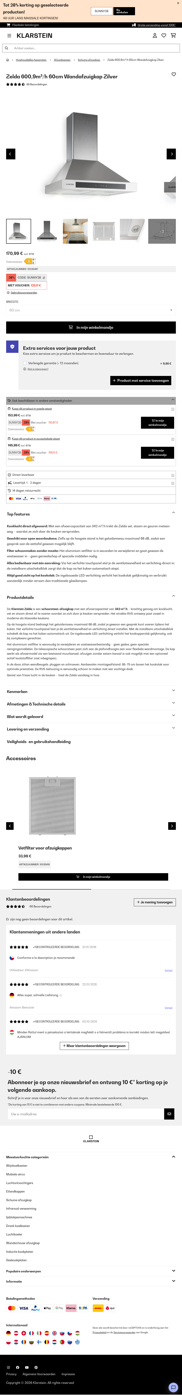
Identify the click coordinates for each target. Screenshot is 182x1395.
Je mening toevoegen (154, 904)
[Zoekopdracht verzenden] (6, 48)
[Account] (155, 35)
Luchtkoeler (14, 1235)
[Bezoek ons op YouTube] (27, 1367)
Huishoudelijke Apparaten (32, 59)
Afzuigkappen (63, 59)
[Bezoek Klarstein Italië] (39, 1333)
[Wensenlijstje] (163, 35)
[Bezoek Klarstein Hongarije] (77, 1333)
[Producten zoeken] (91, 48)
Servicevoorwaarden (125, 1332)
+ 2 (162, 231)
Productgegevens (14, 262)
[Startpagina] (11, 59)
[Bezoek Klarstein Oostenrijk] (16, 1333)
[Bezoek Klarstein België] (46, 1342)
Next (172, 154)
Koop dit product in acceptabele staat (37, 439)
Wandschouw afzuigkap (23, 1243)
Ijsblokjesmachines (19, 1218)
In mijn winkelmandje (91, 328)
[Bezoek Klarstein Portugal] (62, 1342)
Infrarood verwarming (22, 1210)
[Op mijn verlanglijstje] (174, 74)
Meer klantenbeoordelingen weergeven (95, 1047)
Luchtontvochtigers (20, 1184)
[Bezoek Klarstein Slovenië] (70, 1342)
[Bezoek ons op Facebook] (17, 1367)
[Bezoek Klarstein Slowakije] (62, 1333)
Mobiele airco (16, 1176)
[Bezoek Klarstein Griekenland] (77, 1342)
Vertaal (167, 973)
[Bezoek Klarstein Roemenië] (23, 1342)
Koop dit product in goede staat (33, 409)
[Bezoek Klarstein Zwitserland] (23, 1333)
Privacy (11, 1375)
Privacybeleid (100, 1332)
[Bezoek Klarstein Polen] (8, 1342)
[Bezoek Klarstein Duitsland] (8, 1333)
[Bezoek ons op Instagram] (8, 1367)
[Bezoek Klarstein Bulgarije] (31, 1342)
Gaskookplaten (17, 1260)
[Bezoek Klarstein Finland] (39, 1342)
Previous (10, 154)
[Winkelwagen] (173, 35)
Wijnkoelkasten (17, 1167)
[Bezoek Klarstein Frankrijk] (31, 1333)
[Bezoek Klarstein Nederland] (54, 1342)
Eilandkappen (16, 1193)
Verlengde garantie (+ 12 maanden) (53, 364)
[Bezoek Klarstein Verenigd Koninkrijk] (54, 1333)
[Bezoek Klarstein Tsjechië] (70, 1333)
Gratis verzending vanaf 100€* (155, 25)
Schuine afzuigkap (91, 59)
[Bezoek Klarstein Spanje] (46, 1333)
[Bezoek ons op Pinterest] (36, 1367)
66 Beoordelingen (37, 84)
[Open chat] (173, 1387)
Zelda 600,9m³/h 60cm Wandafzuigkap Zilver (138, 59)
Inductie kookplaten (20, 1252)
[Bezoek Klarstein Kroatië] (16, 1342)
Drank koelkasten (18, 1226)
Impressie (71, 1375)
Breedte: (12, 302)
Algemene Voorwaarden (40, 1375)
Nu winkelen (122, 11)
